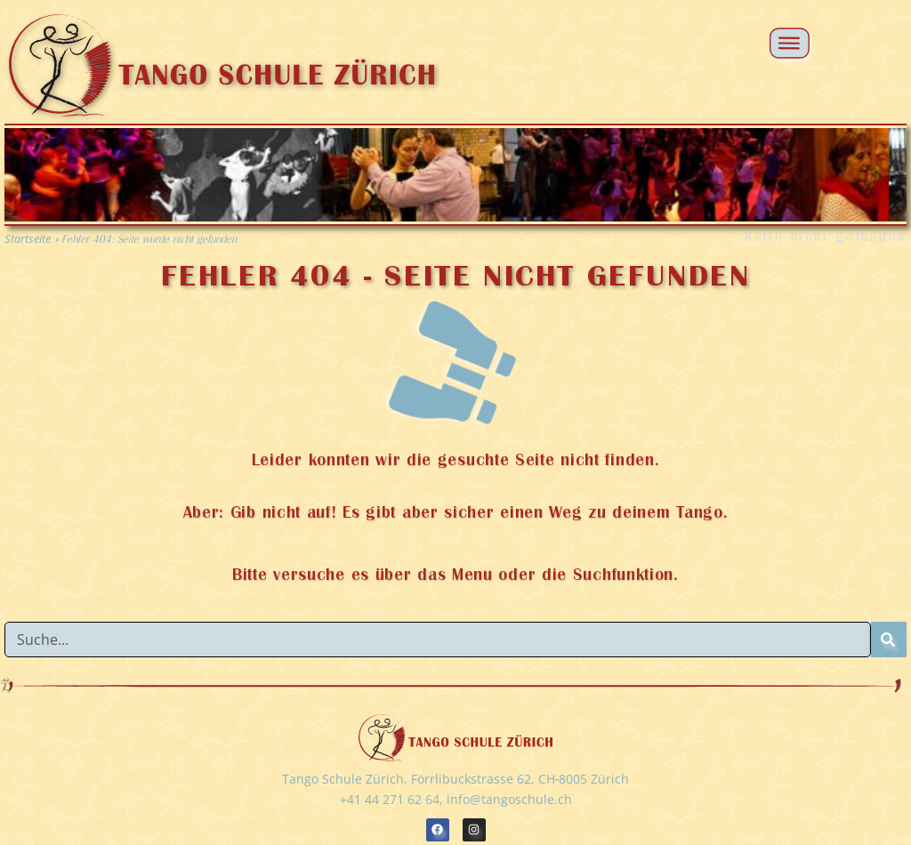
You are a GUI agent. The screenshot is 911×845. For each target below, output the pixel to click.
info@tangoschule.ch (509, 799)
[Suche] (889, 639)
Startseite (27, 238)
